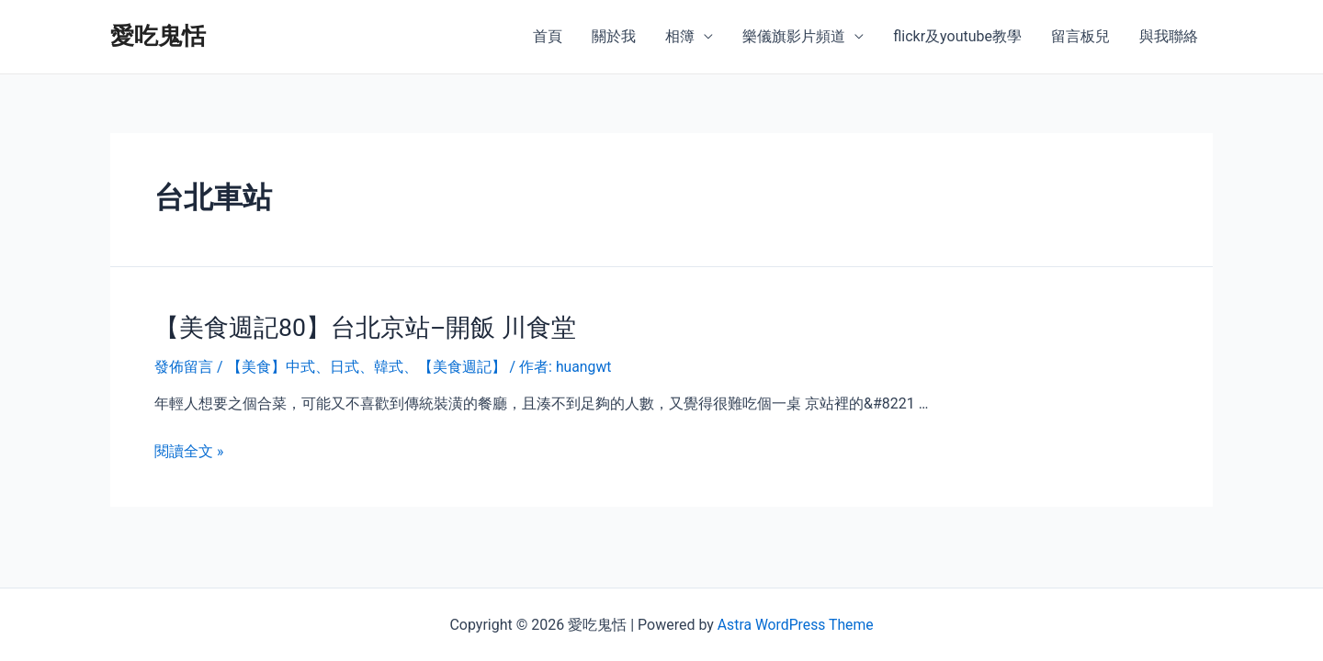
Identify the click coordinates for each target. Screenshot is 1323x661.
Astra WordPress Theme (795, 624)
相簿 (680, 36)
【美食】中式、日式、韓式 (315, 366)
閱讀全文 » (188, 449)
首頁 (547, 36)
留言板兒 (1080, 36)
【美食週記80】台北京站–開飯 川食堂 (357, 327)
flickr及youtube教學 (957, 36)
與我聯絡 (1168, 36)
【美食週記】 (462, 366)
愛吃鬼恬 (158, 36)
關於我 (614, 36)
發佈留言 (183, 366)
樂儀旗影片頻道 (793, 36)
